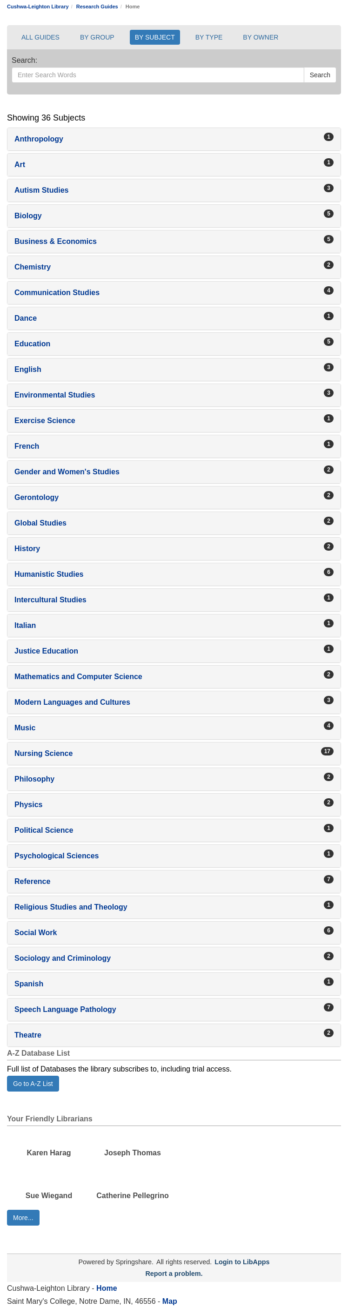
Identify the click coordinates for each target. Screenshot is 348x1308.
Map (168, 1301)
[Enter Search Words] (158, 75)
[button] (174, 139)
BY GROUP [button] (97, 37)
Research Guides (97, 6)
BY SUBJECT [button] (155, 37)
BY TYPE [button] (209, 37)
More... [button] (23, 1217)
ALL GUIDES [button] (40, 37)
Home (106, 1288)
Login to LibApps (241, 1262)
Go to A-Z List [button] (33, 1083)
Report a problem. (173, 1273)
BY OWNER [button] (260, 37)
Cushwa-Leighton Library (38, 6)
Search (320, 75)
